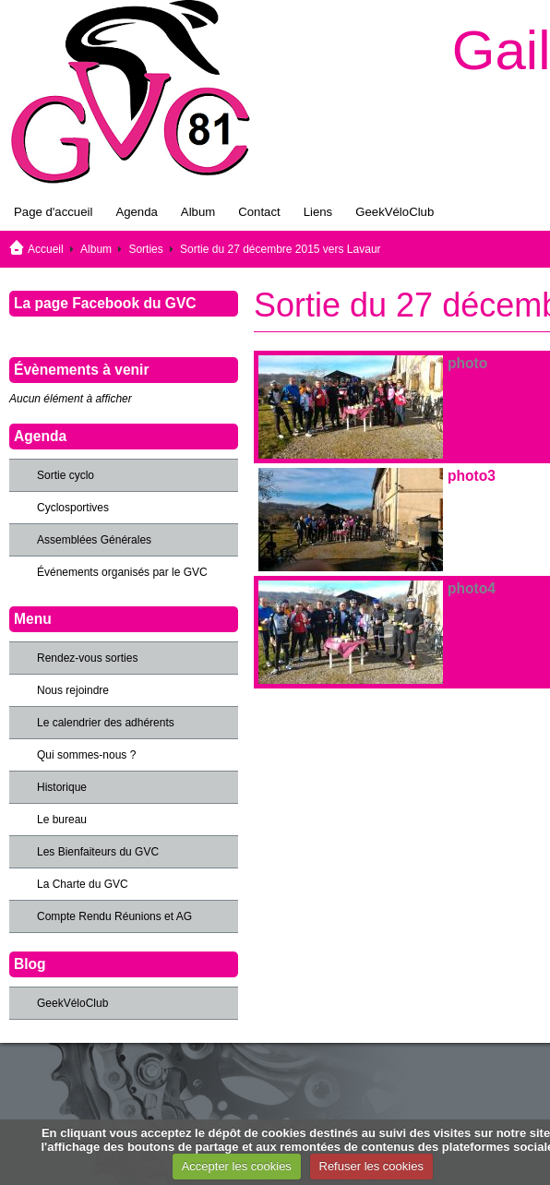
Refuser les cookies (371, 1166)
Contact (259, 212)
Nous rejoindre (73, 690)
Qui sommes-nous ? (86, 754)
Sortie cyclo (65, 475)
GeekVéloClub (394, 212)
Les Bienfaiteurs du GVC (98, 851)
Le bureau (62, 819)
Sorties (145, 249)
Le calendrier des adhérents (105, 722)
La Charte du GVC (82, 884)
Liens (318, 212)
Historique (62, 787)
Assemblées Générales (94, 539)
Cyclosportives (73, 507)
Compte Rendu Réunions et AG (114, 916)
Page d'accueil (53, 212)
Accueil (46, 249)
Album (198, 212)
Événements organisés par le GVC (122, 572)
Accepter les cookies (237, 1166)
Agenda (136, 212)
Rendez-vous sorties (87, 658)
